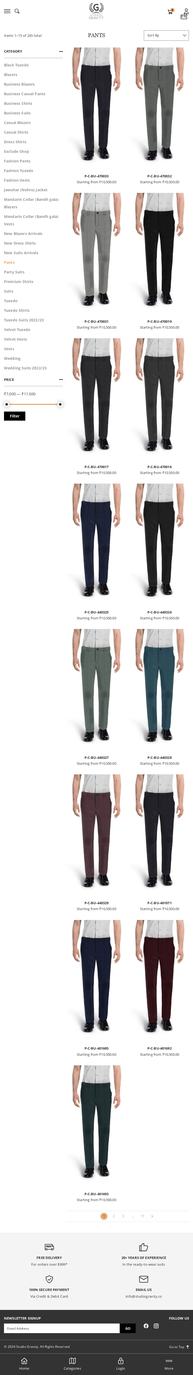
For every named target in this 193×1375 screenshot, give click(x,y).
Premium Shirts (18, 281)
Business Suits (17, 112)
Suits (8, 291)
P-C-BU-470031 (97, 321)
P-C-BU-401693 (97, 1193)
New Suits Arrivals (21, 252)
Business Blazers (19, 84)
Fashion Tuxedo (18, 170)
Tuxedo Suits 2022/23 (24, 319)
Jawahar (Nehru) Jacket (25, 189)
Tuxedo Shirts (17, 310)
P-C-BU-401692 (159, 1048)
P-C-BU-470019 (159, 321)
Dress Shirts (15, 141)
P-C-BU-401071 (159, 902)
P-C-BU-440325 (97, 612)
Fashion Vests (17, 180)
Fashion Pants (17, 161)
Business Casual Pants (24, 93)
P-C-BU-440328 (159, 757)
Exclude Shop (16, 151)
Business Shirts (18, 103)
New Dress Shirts (20, 243)
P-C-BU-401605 (97, 1048)
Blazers (10, 74)
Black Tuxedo (16, 64)
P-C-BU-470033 (97, 176)
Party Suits (14, 271)
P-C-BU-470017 (97, 466)
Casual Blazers (17, 122)
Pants (9, 262)
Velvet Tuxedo (17, 329)
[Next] (151, 1216)
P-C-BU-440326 (159, 612)
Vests (9, 348)
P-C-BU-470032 (159, 176)
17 (142, 1216)
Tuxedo (11, 300)
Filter (14, 416)
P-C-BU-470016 (159, 466)
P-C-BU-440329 (97, 902)
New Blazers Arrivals (23, 233)
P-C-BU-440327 (97, 757)
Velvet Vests (15, 339)
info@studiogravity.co (144, 1296)
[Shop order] (166, 35)
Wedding (12, 358)
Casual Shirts (16, 132)
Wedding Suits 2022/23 (25, 367)
